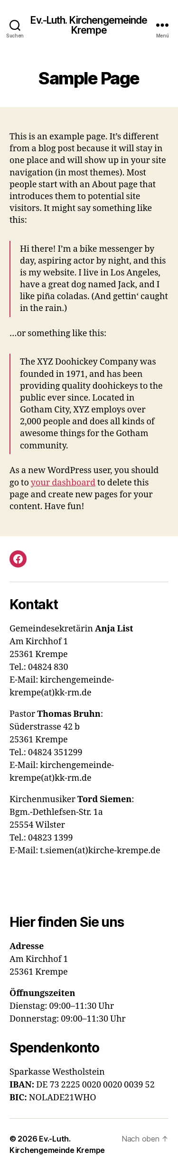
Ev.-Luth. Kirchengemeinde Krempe (88, 25)
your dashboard (63, 482)
